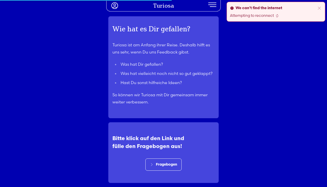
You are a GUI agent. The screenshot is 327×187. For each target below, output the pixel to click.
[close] (319, 8)
